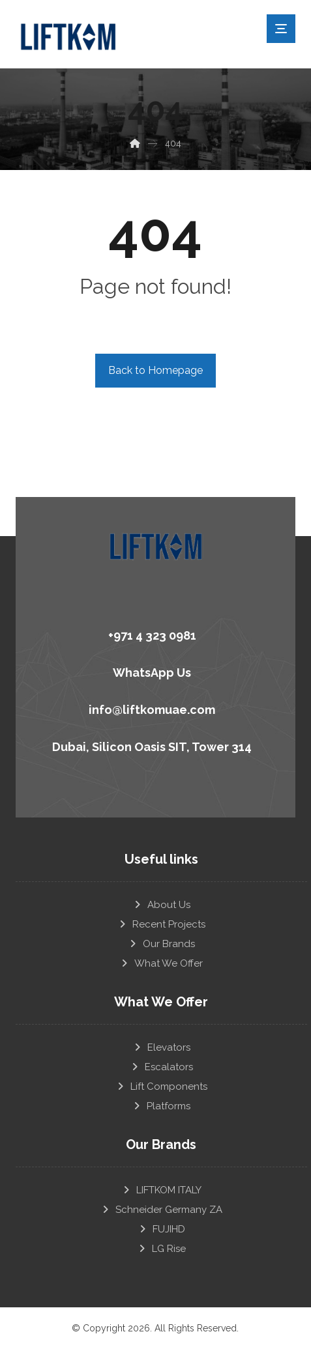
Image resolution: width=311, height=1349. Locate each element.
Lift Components (161, 1086)
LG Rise (161, 1249)
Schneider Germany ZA (161, 1209)
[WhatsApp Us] (150, 671)
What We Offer (161, 963)
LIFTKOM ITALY (161, 1190)
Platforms (161, 1106)
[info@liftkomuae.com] (150, 708)
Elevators (161, 1047)
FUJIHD (161, 1229)
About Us (161, 905)
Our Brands (161, 944)
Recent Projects (161, 924)
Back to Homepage (155, 370)
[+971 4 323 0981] (150, 634)
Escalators (161, 1067)
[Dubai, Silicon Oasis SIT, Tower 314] (150, 745)
